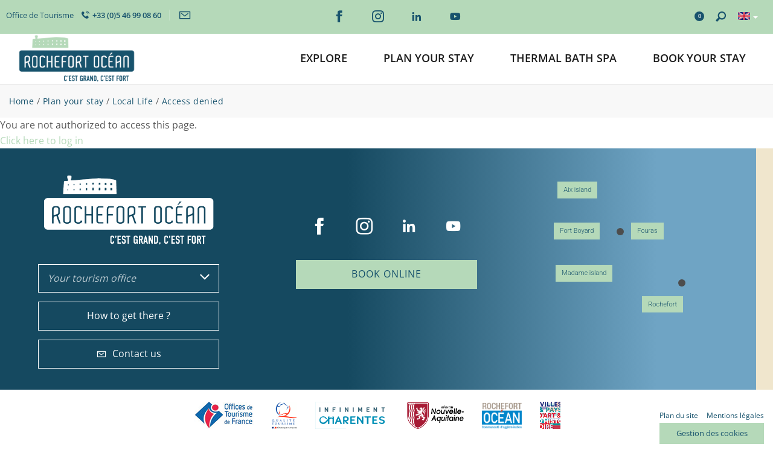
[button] (323, 59)
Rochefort (662, 304)
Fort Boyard (577, 231)
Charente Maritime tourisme (352, 415)
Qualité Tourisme (284, 415)
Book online (386, 273)
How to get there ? (128, 315)
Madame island (584, 273)
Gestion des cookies (712, 433)
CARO (502, 415)
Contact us (129, 353)
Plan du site (678, 415)
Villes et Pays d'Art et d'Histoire (550, 415)
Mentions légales (735, 415)
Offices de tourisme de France (224, 415)
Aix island (577, 190)
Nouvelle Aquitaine (435, 415)
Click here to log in (41, 140)
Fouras (647, 231)
